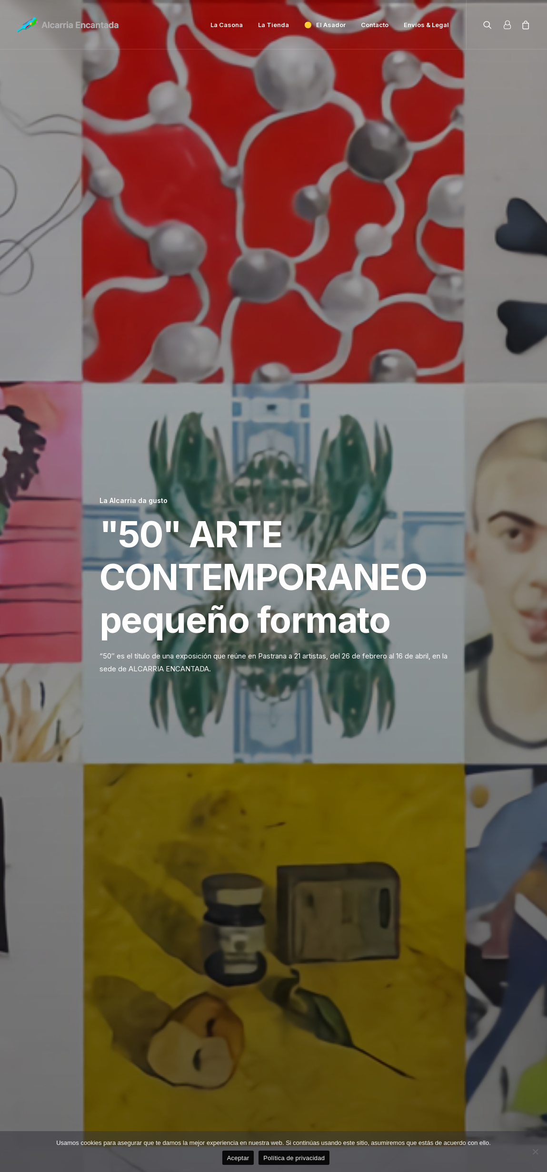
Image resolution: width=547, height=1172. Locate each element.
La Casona (226, 25)
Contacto (374, 25)
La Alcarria (408, 1026)
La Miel (224, 1026)
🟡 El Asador (325, 25)
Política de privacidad (294, 1158)
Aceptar (238, 1158)
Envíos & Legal (426, 25)
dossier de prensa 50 (307, 755)
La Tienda (273, 25)
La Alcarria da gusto (133, 85)
